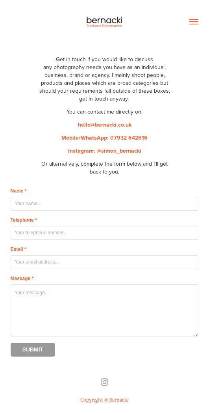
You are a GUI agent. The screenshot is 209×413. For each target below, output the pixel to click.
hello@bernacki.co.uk (104, 125)
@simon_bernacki (119, 151)
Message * (22, 278)
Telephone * (24, 220)
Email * (18, 249)
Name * (19, 191)
